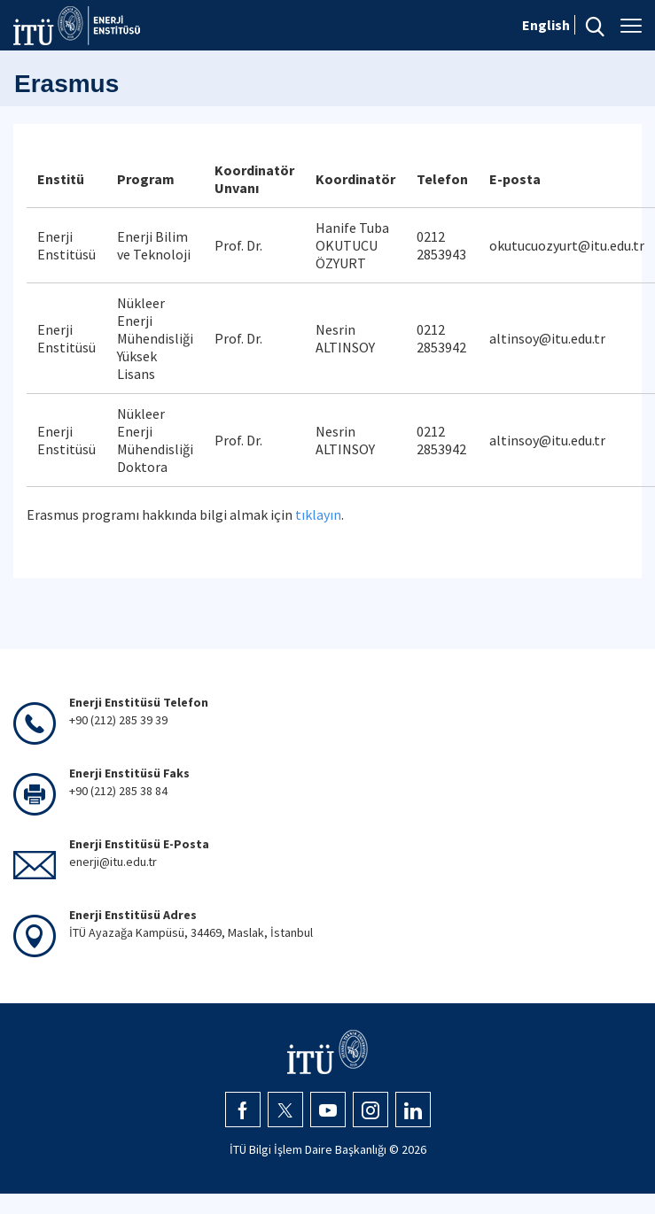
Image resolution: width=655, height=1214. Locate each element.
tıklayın (318, 514)
